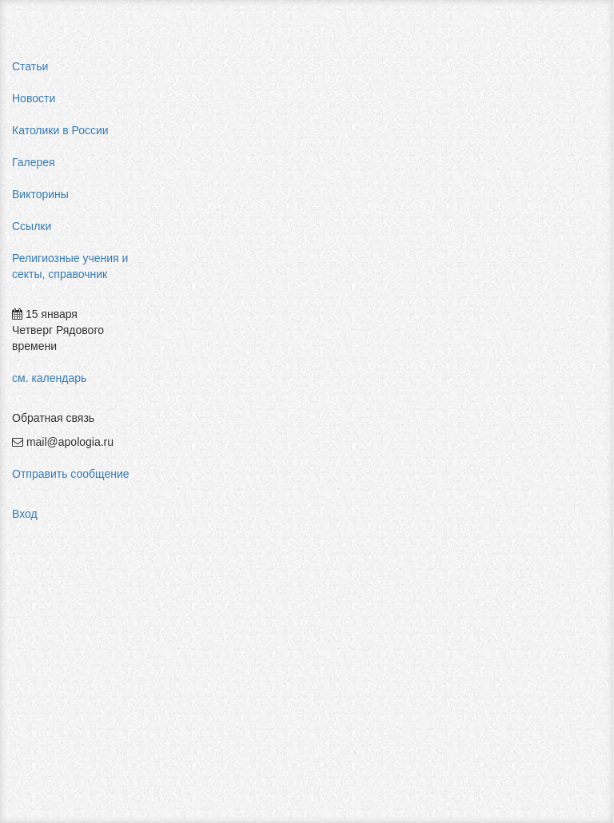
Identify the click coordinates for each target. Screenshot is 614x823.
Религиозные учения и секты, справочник (70, 266)
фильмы (534, 479)
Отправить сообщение (71, 473)
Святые (323, 70)
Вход (25, 513)
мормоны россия (556, 335)
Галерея (33, 162)
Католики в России (60, 130)
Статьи (30, 66)
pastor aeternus (551, 191)
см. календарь (49, 378)
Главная (205, 70)
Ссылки (31, 226)
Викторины (40, 194)
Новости (33, 98)
